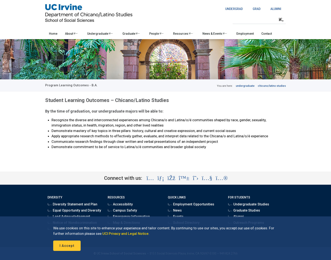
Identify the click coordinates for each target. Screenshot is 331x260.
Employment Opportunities (191, 204)
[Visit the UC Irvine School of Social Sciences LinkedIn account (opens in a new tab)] (160, 178)
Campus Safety (122, 210)
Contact (266, 33)
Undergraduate (100, 33)
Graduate (131, 33)
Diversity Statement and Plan (72, 204)
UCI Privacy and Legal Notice (125, 233)
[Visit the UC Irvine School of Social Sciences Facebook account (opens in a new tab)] (171, 178)
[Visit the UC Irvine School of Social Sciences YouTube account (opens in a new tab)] (207, 178)
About (71, 33)
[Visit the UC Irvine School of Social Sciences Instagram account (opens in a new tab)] (150, 178)
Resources (183, 33)
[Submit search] (281, 19)
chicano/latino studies (272, 85)
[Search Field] (259, 19)
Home (53, 33)
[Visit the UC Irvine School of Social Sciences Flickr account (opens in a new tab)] (222, 178)
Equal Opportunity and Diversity (74, 210)
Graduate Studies (244, 210)
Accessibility (120, 204)
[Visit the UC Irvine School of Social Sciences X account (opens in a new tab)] (195, 178)
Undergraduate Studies (248, 204)
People (156, 33)
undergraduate (245, 85)
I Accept (67, 246)
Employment (245, 33)
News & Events (214, 33)
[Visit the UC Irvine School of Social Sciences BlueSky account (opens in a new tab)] (184, 178)
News (175, 210)
